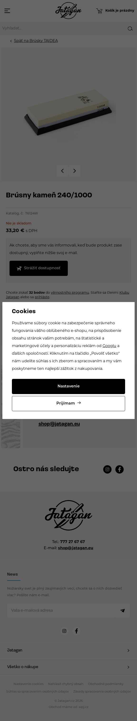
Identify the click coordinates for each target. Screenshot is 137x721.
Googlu (109, 346)
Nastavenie (69, 386)
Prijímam (65, 403)
